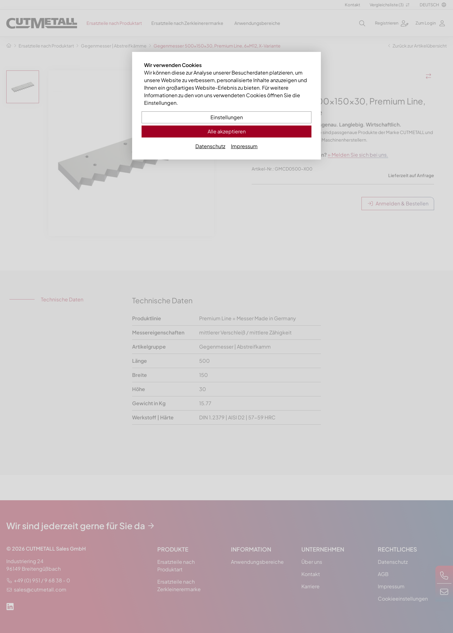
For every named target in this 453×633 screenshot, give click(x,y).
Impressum (244, 146)
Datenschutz (210, 146)
